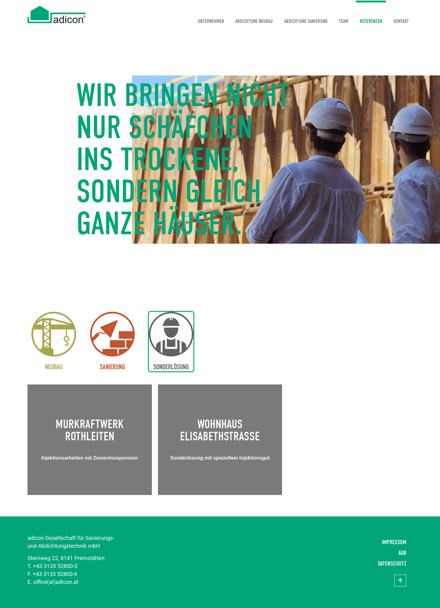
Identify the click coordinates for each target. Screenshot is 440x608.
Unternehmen (211, 21)
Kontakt (401, 21)
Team (343, 21)
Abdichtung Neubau (254, 21)
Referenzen (371, 21)
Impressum (394, 542)
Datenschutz (392, 563)
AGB (402, 552)
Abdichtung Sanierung (306, 21)
